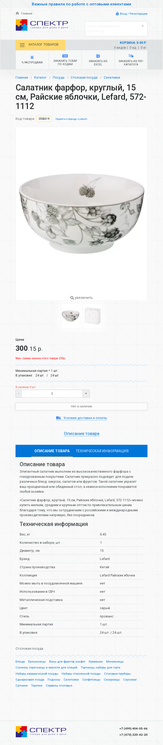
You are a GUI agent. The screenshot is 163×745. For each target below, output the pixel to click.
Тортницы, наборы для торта (105, 669)
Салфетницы (96, 681)
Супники (22, 687)
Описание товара (82, 435)
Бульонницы (38, 663)
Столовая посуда (85, 78)
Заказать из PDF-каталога (131, 61)
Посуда (59, 78)
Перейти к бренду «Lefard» (72, 120)
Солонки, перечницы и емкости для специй (48, 669)
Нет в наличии (81, 407)
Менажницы (120, 663)
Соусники (137, 681)
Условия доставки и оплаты (81, 419)
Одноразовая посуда (32, 681)
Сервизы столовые (61, 687)
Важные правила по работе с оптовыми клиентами (81, 4)
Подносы (58, 681)
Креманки (100, 663)
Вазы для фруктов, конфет (70, 663)
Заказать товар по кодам (65, 61)
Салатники (114, 78)
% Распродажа (32, 61)
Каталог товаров (40, 45)
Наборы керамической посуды (39, 675)
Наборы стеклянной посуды (86, 675)
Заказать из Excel (98, 61)
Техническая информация (102, 453)
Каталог (41, 78)
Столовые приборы (124, 675)
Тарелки (37, 687)
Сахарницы (117, 681)
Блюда (20, 663)
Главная (24, 13)
